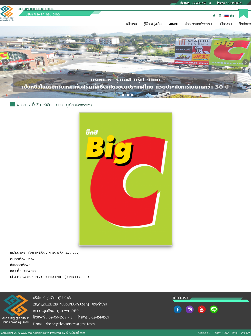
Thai (229, 15)
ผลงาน (173, 24)
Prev (5, 62)
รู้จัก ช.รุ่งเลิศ (152, 24)
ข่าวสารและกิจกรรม (198, 24)
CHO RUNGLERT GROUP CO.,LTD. (35, 9)
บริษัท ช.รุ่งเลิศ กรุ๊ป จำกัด (43, 14)
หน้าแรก (131, 24)
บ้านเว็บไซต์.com (75, 332)
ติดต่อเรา (245, 24)
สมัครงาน (225, 24)
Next (245, 62)
